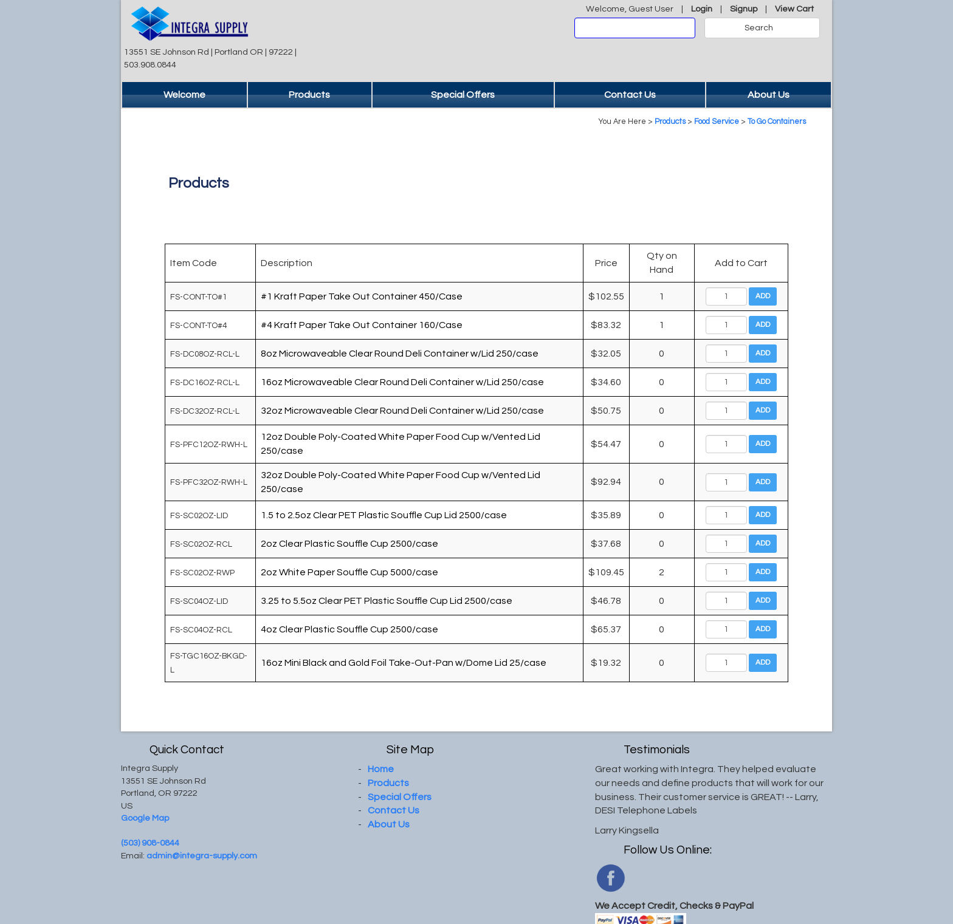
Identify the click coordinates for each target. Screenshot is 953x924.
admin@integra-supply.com (201, 855)
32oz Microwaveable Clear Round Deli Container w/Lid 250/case (402, 411)
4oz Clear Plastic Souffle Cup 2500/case (349, 629)
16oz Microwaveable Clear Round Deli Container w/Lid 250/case (402, 382)
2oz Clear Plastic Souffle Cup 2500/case (349, 544)
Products (309, 95)
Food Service (716, 122)
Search (759, 28)
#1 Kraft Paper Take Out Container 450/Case (362, 296)
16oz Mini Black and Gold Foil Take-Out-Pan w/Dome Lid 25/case (403, 663)
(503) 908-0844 (150, 842)
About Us (769, 95)
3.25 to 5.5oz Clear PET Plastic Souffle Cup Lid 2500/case (386, 601)
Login (701, 8)
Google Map (145, 818)
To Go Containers (777, 122)
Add (762, 296)
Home (381, 769)
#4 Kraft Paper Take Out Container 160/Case (362, 325)
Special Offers (463, 95)
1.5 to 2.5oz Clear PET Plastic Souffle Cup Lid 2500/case (384, 515)
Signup (743, 8)
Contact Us (630, 95)
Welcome (184, 95)
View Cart (794, 8)
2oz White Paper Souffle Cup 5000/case (349, 572)
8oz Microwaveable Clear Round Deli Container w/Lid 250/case (399, 353)
